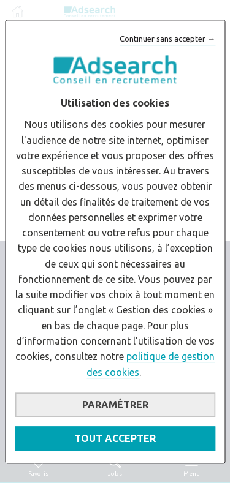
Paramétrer (115, 404)
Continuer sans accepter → (167, 38)
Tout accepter (115, 438)
